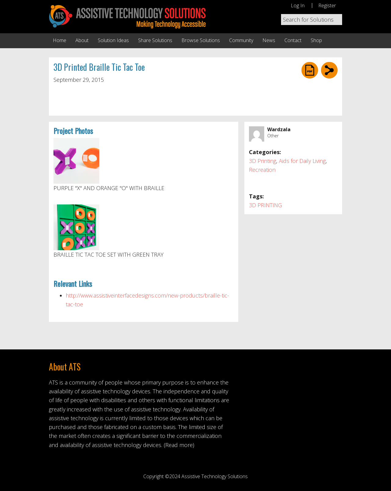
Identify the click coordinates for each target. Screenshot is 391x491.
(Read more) (179, 445)
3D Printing (262, 160)
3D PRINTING (265, 205)
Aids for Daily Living (302, 160)
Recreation (262, 169)
